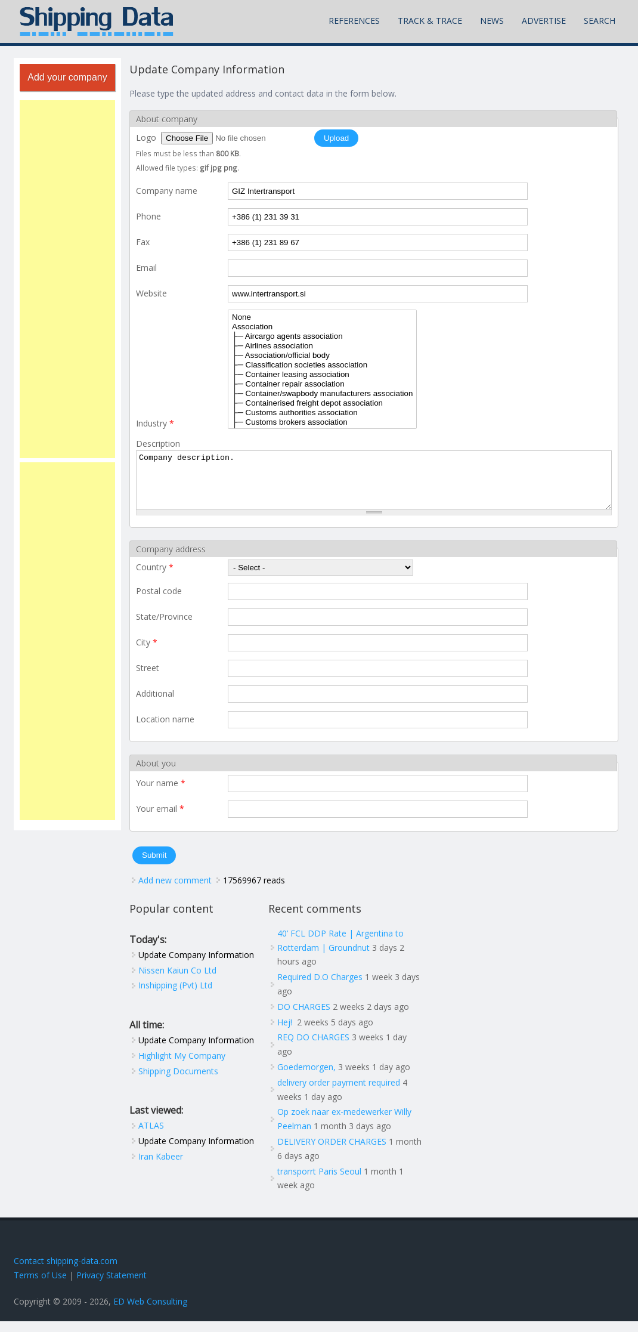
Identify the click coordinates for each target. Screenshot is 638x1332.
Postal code (159, 601)
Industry (155, 423)
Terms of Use (40, 1285)
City (146, 653)
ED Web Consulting (150, 1312)
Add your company (67, 77)
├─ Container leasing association (322, 374)
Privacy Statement (111, 1285)
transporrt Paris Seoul (319, 1182)
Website (151, 293)
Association (322, 327)
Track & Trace (430, 20)
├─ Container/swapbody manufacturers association (322, 393)
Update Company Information (196, 965)
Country (155, 577)
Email (146, 267)
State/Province (164, 627)
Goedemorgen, (306, 1077)
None (322, 317)
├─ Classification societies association (322, 365)
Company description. (374, 485)
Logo (147, 137)
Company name (166, 190)
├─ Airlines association (322, 346)
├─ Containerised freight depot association (322, 403)
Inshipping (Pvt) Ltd (175, 996)
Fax (143, 242)
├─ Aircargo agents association (322, 336)
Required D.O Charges (320, 987)
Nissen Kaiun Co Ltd (177, 981)
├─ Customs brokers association (322, 422)
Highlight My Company (181, 1066)
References (354, 20)
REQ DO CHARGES (313, 1047)
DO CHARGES (303, 1017)
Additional (155, 704)
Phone (148, 216)
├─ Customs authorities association (322, 413)
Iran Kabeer (160, 1167)
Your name (160, 793)
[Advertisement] (67, 279)
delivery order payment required (338, 1093)
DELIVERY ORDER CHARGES (331, 1152)
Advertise (544, 20)
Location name (165, 729)
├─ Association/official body (322, 355)
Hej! (286, 1033)
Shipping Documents (178, 1081)
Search (599, 20)
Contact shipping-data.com (65, 1271)
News (492, 20)
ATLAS (151, 1136)
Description (158, 443)
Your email (160, 819)
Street (147, 678)
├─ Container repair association (322, 384)
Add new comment (175, 891)
